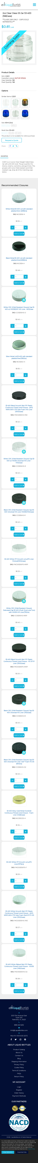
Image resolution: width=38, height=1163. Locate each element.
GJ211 (15, 103)
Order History (19, 1093)
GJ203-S (6, 114)
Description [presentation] (4, 156)
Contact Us (19, 1055)
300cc (14, 125)
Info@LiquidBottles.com (19, 1030)
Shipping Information (19, 1061)
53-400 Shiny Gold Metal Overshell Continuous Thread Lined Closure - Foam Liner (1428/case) (19, 813)
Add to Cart (19, 234)
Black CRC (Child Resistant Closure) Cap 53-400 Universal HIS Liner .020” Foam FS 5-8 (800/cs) (19, 762)
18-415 (11, 133)
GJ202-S (25, 103)
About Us (19, 1052)
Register (19, 1090)
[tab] (4, 156)
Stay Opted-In (7, 1152)
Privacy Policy (19, 1064)
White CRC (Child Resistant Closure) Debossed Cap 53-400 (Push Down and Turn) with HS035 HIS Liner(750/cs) (19, 610)
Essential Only (22, 1152)
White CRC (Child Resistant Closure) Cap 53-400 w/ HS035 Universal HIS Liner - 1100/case (19, 461)
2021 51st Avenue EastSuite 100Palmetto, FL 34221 (19, 1017)
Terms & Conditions (19, 1070)
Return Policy (19, 1076)
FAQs (19, 1073)
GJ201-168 (15, 114)
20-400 (18, 133)
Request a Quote (11, 140)
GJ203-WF (25, 114)
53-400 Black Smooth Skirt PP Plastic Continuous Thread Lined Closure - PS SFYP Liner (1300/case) (19, 661)
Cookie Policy (19, 1067)
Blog (19, 1058)
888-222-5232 (19, 1025)
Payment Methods (19, 1096)
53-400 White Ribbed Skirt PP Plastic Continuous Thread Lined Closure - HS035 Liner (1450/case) (19, 966)
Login (19, 1087)
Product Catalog (19, 1049)
